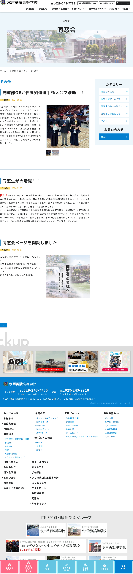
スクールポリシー (41, 462)
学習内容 (40, 413)
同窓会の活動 (107, 91)
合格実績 (8, 482)
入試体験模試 (111, 425)
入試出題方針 (111, 432)
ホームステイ (72, 432)
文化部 (39, 446)
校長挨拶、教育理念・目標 (17, 439)
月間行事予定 (11, 462)
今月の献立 (10, 467)
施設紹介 (9, 446)
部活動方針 (38, 467)
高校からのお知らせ (111, 113)
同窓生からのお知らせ (112, 106)
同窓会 (13, 70)
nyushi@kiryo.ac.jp (37, 394)
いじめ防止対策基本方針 (45, 477)
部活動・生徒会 (43, 437)
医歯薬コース (42, 421)
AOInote (9, 428)
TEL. (63, 3)
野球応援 (70, 421)
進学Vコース (41, 432)
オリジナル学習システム (47, 418)
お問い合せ (108, 3)
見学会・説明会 (112, 421)
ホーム (3, 70)
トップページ (11, 413)
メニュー (125, 3)
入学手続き (110, 436)
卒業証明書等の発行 (15, 488)
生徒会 (39, 449)
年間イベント (72, 413)
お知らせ (8, 418)
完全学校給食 (11, 453)
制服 (7, 450)
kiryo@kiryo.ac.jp (78, 394)
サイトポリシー (40, 488)
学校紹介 (8, 434)
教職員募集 (38, 493)
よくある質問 (39, 482)
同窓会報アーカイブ (110, 99)
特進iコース (41, 425)
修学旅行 (70, 429)
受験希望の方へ (89, 3)
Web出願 (109, 418)
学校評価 (37, 472)
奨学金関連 (10, 472)
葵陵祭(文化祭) (73, 418)
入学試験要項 (111, 429)
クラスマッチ (72, 425)
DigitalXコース (43, 429)
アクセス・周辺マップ (15, 457)
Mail (103, 136)
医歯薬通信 (10, 423)
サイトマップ (39, 503)
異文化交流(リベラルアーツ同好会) (82, 436)
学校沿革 (9, 442)
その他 (104, 121)
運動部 (39, 442)
